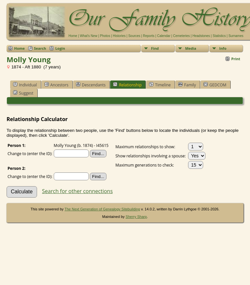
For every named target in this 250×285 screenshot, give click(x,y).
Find (155, 48)
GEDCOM (214, 85)
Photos (105, 36)
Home (72, 36)
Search (40, 48)
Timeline (160, 85)
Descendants (91, 85)
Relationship (127, 85)
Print (235, 58)
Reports (148, 36)
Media (190, 48)
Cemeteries (181, 36)
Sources (134, 36)
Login (60, 48)
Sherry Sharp (136, 217)
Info (222, 48)
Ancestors (56, 85)
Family (187, 85)
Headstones (201, 36)
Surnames (235, 36)
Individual (25, 85)
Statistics (219, 36)
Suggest (23, 93)
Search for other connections (77, 191)
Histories (119, 36)
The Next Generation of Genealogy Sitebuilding (102, 209)
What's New (88, 36)
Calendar (163, 36)
